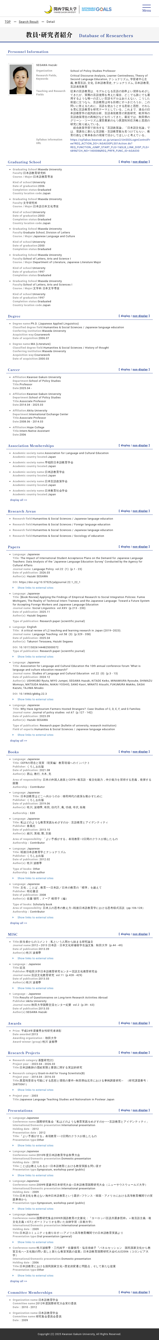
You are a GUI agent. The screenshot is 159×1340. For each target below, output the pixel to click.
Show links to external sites (33, 587)
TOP (8, 21)
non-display (140, 161)
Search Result (29, 21)
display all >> (18, 500)
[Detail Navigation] (147, 8)
